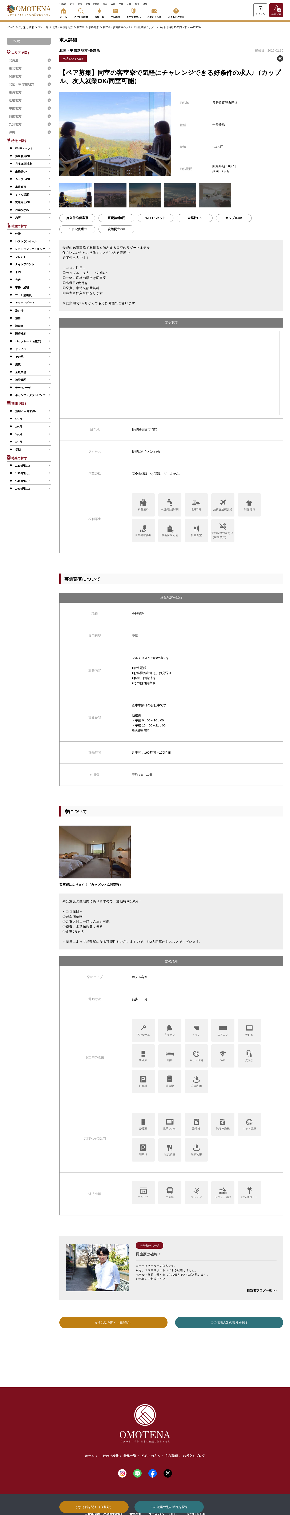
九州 (137, 4)
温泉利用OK (22, 156)
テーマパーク (23, 387)
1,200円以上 (22, 465)
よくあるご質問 (176, 12)
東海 (105, 4)
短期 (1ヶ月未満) (25, 411)
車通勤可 (20, 187)
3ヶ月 (18, 434)
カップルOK (22, 179)
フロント (20, 256)
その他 (19, 356)
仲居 (18, 233)
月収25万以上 (23, 163)
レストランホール (26, 241)
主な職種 (115, 12)
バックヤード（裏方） (29, 341)
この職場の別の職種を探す (169, 1507)
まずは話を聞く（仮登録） (94, 1507)
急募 (18, 217)
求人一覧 (43, 27)
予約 (18, 272)
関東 (80, 4)
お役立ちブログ (194, 1456)
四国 (129, 4)
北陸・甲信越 (93, 4)
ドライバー (22, 349)
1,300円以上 (22, 473)
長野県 (81, 27)
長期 (18, 449)
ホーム (63, 12)
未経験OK (21, 171)
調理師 (19, 326)
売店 (18, 279)
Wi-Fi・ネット (24, 148)
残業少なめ (22, 210)
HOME (10, 27)
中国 (121, 4)
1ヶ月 (18, 419)
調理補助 (20, 333)
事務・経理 (22, 287)
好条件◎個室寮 (77, 218)
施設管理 (20, 379)
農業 (18, 364)
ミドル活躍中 (23, 194)
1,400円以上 (22, 481)
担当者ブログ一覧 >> (262, 1290)
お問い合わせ (154, 12)
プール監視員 (23, 295)
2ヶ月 (18, 426)
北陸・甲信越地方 (62, 27)
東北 (72, 4)
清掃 (18, 318)
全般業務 (20, 372)
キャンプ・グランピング (30, 395)
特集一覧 (99, 12)
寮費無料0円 (116, 218)
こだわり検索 (81, 12)
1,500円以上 (22, 488)
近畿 (113, 4)
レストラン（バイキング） (31, 249)
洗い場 (19, 310)
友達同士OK (22, 202)
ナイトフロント (24, 264)
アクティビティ (24, 302)
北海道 (62, 4)
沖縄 (145, 4)
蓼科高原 (94, 27)
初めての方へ (134, 12)
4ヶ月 (18, 441)
